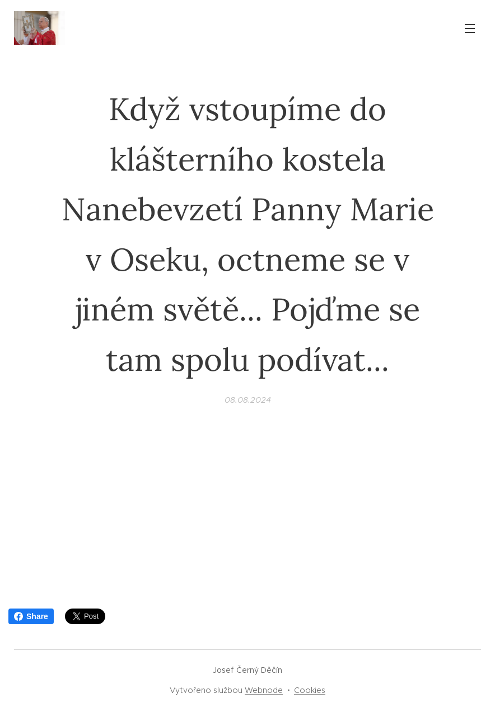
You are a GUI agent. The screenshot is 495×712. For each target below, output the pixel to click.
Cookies (309, 690)
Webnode (264, 690)
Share (31, 616)
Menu (470, 28)
